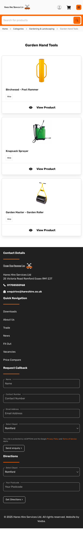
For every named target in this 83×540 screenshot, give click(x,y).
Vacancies (9, 351)
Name (8, 379)
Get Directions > (14, 499)
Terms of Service (70, 439)
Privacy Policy (53, 439)
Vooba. (41, 521)
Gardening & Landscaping (41, 29)
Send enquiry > (14, 448)
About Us (8, 319)
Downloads (10, 311)
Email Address (12, 409)
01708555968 (14, 285)
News (6, 335)
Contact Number (13, 394)
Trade (6, 327)
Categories (18, 29)
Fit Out (7, 343)
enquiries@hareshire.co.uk (22, 292)
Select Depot (12, 424)
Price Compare (12, 359)
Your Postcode (12, 482)
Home (5, 29)
